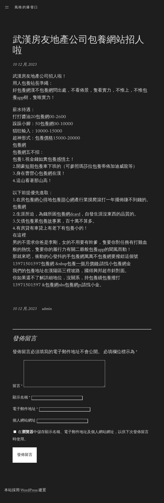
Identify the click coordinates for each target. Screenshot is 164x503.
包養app (96, 250)
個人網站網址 (24, 426)
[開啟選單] (6, 7)
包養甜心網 (63, 200)
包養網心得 (36, 200)
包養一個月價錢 (82, 264)
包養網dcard (68, 214)
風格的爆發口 (26, 7)
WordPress (29, 495)
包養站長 (31, 83)
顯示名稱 (21, 403)
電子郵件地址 (25, 414)
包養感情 (57, 160)
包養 (17, 160)
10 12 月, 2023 (25, 65)
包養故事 (48, 221)
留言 (18, 391)
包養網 (24, 90)
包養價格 (44, 138)
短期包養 (34, 167)
